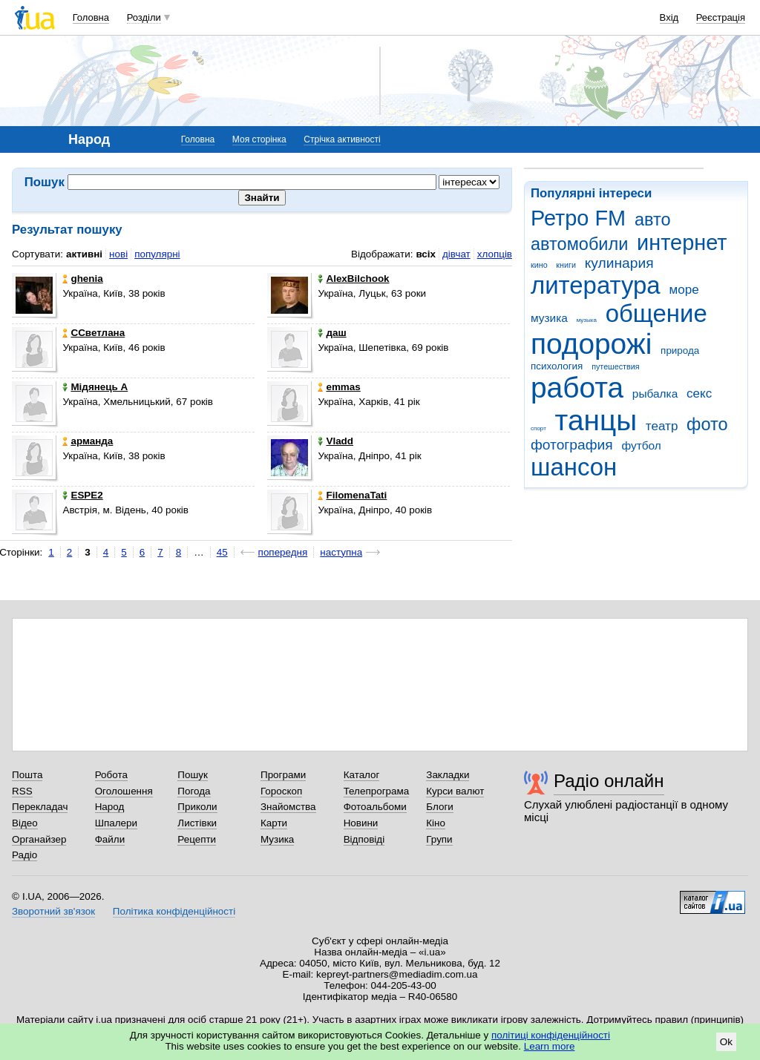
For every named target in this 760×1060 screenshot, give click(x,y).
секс (699, 393)
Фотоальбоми (375, 806)
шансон (574, 467)
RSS (22, 791)
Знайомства (288, 806)
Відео (25, 823)
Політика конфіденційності (174, 911)
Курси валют (455, 791)
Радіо (24, 854)
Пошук (192, 774)
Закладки (447, 774)
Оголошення (124, 791)
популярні (157, 254)
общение (656, 313)
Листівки (197, 823)
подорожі (591, 344)
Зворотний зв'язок (53, 911)
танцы (596, 420)
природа (680, 350)
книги (566, 264)
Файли (110, 839)
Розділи (144, 17)
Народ (110, 806)
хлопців (494, 254)
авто (653, 219)
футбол (641, 445)
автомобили (579, 244)
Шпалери (116, 823)
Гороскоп (281, 791)
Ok (726, 1041)
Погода (193, 791)
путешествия (615, 366)
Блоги (439, 806)
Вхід (669, 17)
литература (596, 285)
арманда (87, 441)
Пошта (27, 774)
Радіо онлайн (609, 781)
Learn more (549, 1046)
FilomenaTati (352, 495)
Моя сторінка (259, 139)
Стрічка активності (342, 139)
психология (557, 366)
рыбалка (655, 393)
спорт (538, 428)
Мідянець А (95, 386)
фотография (572, 444)
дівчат (456, 254)
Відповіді (364, 839)
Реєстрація (720, 17)
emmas (339, 386)
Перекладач (40, 806)
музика (549, 318)
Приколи (197, 806)
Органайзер (39, 839)
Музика (277, 839)
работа (577, 388)
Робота (111, 774)
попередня (283, 552)
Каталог (362, 774)
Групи (439, 839)
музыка (587, 320)
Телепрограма (377, 791)
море (683, 290)
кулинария (619, 263)
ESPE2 (82, 495)
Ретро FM (578, 218)
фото (707, 424)
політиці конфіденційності (550, 1035)
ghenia (82, 278)
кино (539, 264)
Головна (91, 17)
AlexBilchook (353, 278)
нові (118, 254)
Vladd (335, 441)
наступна (341, 552)
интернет (682, 242)
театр (662, 426)
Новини (361, 823)
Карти (274, 823)
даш (332, 332)
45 (222, 552)
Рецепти (196, 839)
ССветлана (93, 332)
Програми (283, 774)
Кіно (435, 823)
